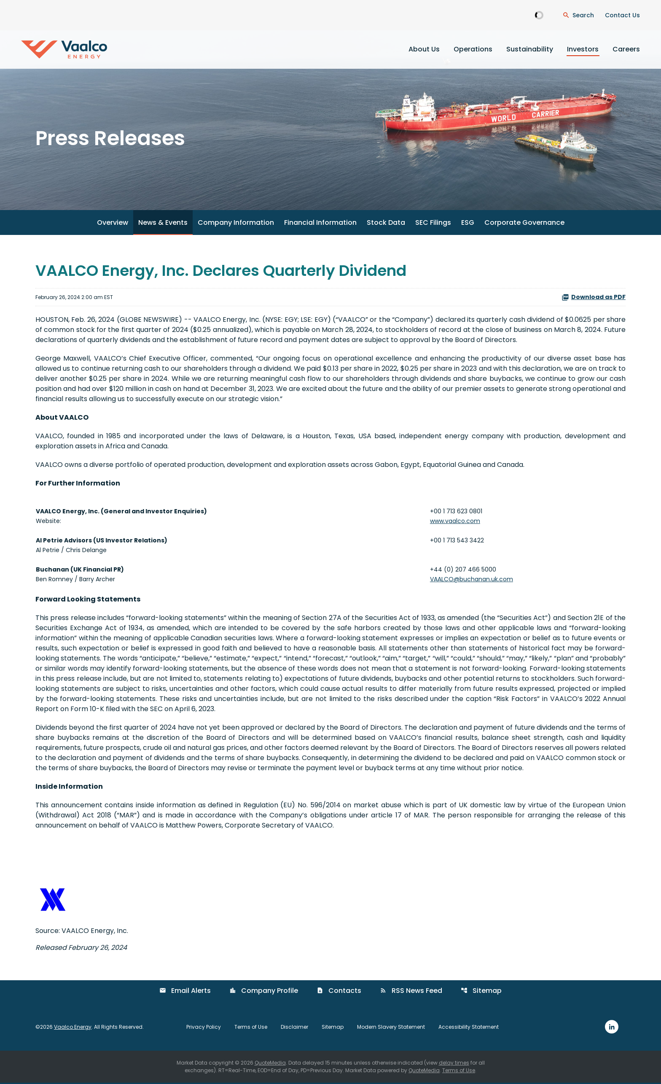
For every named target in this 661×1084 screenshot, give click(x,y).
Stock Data (386, 224)
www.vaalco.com (455, 522)
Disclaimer (294, 1027)
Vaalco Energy (72, 1027)
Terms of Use (250, 1027)
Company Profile (263, 992)
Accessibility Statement (468, 1027)
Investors (583, 49)
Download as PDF (594, 298)
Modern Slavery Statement (391, 1027)
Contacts (339, 992)
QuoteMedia (270, 1064)
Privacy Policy (203, 1027)
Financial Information (320, 224)
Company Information (236, 224)
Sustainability (529, 49)
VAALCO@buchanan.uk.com (471, 580)
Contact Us (622, 15)
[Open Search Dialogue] (578, 15)
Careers (626, 49)
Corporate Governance (524, 224)
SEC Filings (433, 224)
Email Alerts (185, 992)
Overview (112, 224)
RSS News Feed (411, 992)
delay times (454, 1064)
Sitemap (481, 992)
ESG (467, 224)
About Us (424, 49)
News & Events (163, 224)
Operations (473, 49)
